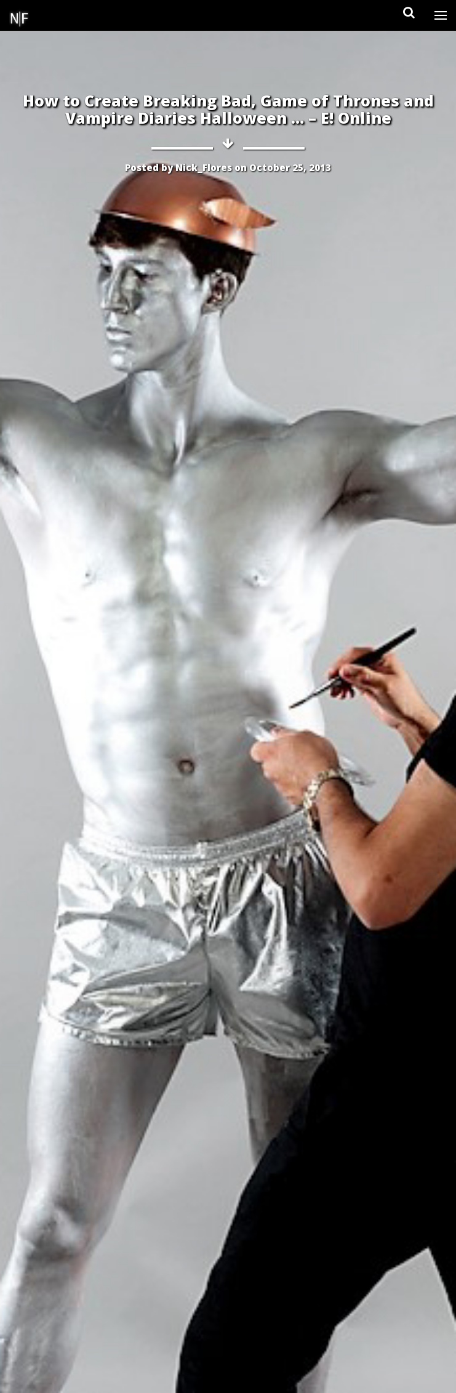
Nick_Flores (203, 167)
